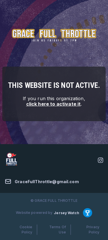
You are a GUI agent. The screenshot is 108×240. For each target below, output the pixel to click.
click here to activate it (53, 104)
